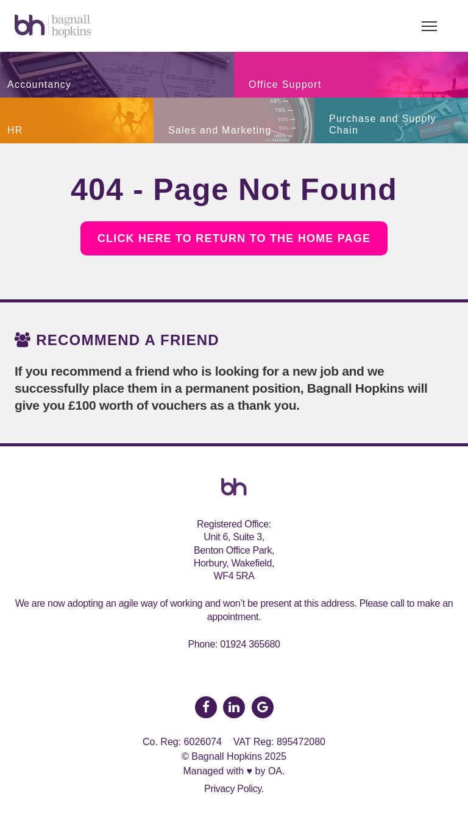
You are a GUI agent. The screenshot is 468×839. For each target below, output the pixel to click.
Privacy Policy (232, 789)
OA (275, 771)
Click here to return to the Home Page (234, 238)
